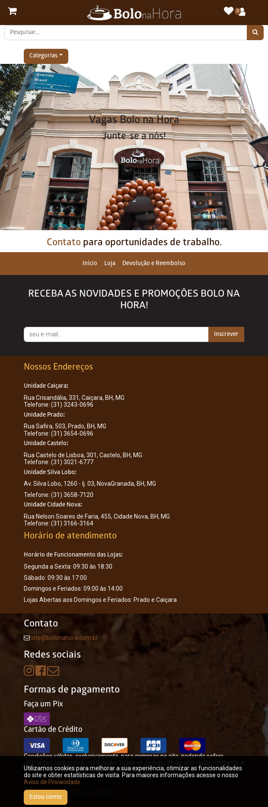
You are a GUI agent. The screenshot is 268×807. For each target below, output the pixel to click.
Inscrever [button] (226, 334)
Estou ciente (45, 797)
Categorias (43, 56)
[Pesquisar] (255, 32)
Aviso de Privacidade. (53, 782)
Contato (64, 243)
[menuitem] (90, 264)
